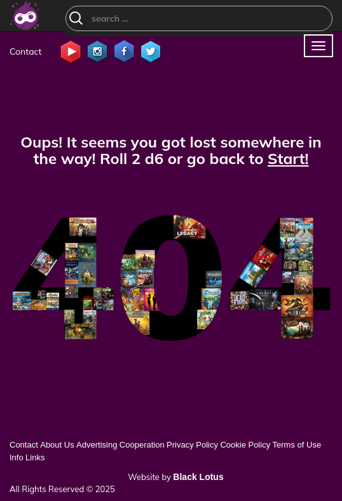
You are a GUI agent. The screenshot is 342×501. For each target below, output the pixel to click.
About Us (57, 445)
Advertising (96, 445)
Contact (25, 51)
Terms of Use (297, 445)
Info (17, 457)
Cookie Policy (245, 445)
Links (34, 457)
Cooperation (142, 445)
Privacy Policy (192, 445)
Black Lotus (198, 477)
